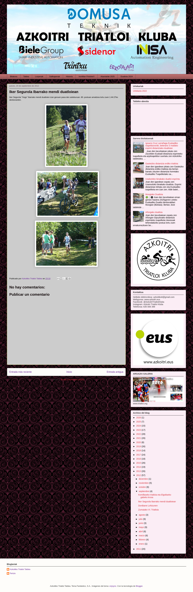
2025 (139, 421)
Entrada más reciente (20, 372)
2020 (139, 442)
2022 (139, 434)
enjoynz (112, 586)
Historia (69, 76)
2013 (139, 471)
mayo (141, 527)
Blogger (139, 586)
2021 (139, 438)
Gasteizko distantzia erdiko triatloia (162, 163)
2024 (139, 426)
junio (141, 523)
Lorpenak (39, 76)
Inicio (69, 372)
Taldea (26, 76)
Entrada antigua (115, 372)
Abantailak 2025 (107, 76)
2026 (139, 417)
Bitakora (13, 76)
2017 (139, 455)
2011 (139, 549)
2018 (139, 450)
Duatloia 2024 (127, 76)
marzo (142, 535)
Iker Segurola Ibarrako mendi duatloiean (157, 501)
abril (141, 531)
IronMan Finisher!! (87, 76)
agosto (142, 515)
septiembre (144, 491)
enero (142, 544)
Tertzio (13, 573)
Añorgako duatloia (154, 212)
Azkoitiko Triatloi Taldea (20, 569)
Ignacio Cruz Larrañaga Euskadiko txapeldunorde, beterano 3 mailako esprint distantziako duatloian (162, 146)
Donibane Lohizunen (148, 505)
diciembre (144, 479)
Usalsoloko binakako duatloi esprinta (163, 179)
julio (141, 519)
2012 (139, 475)
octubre (142, 487)
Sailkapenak (54, 76)
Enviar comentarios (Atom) (72, 379)
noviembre (144, 483)
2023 (139, 430)
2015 (139, 463)
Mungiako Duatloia (154, 194)
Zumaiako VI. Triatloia (148, 509)
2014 (139, 467)
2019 (139, 446)
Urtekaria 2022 (140, 91)
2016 (139, 459)
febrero (142, 539)
